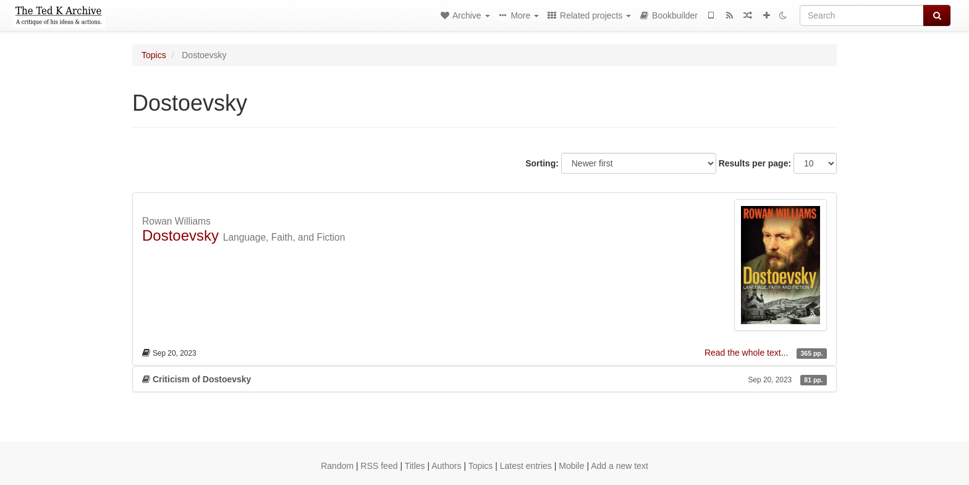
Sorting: (542, 163)
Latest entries (526, 466)
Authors (446, 466)
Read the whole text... (747, 353)
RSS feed (379, 466)
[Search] (862, 15)
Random (337, 466)
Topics (154, 55)
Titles (415, 466)
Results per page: (755, 163)
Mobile (571, 466)
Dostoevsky (180, 235)
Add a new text (619, 466)
